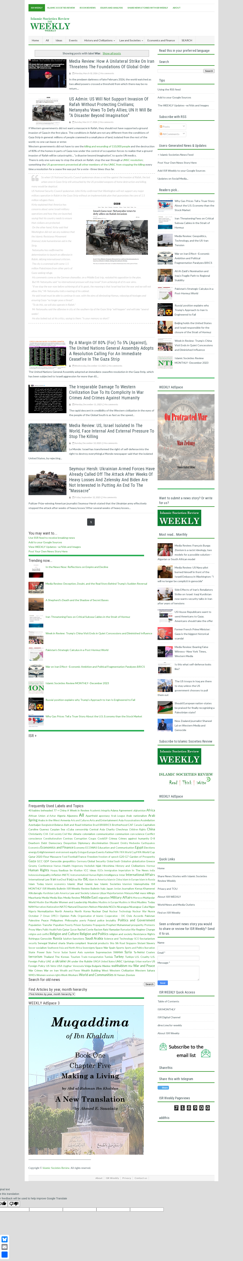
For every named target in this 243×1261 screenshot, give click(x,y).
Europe (91, 852)
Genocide (56, 861)
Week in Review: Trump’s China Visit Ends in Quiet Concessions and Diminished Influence (99, 633)
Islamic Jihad (75, 884)
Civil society (55, 834)
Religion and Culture (64, 934)
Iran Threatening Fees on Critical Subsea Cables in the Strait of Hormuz (88, 616)
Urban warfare (143, 961)
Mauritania (34, 897)
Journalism (128, 888)
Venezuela (78, 966)
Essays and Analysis (111, 7)
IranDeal (61, 879)
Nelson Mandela (98, 906)
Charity (110, 829)
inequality (45, 874)
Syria (128, 952)
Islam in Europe (131, 879)
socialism (41, 947)
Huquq (54, 870)
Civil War (67, 834)
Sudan (65, 952)
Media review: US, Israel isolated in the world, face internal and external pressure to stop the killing (111, 431)
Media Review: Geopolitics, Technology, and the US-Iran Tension (191, 240)
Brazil (96, 825)
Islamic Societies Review (61, 7)
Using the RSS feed (169, 89)
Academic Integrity (100, 810)
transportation (95, 957)
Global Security (96, 861)
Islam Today (36, 884)
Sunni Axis (76, 952)
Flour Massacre (52, 856)
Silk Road (120, 943)
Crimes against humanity (133, 838)
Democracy (55, 843)
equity (73, 852)
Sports (120, 947)
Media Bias (56, 897)
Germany (82, 861)
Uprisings (129, 961)
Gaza (32, 861)
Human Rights (38, 870)
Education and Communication (116, 847)
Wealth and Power (70, 970)
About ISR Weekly (168, 1033)
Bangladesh (48, 825)
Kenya (138, 888)
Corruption (80, 838)
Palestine (34, 920)
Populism (58, 925)
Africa (150, 810)
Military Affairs (121, 897)
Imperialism (124, 870)
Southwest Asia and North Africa (64, 947)
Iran (53, 879)
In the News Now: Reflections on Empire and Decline (77, 566)
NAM (31, 906)
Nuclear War (140, 911)
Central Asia (97, 829)
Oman (46, 916)
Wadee (106, 965)
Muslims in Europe (108, 902)
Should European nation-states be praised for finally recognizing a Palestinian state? (195, 708)
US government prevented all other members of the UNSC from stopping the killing (96, 164)
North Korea (83, 911)
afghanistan (139, 810)
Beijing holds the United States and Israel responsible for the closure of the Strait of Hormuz (193, 327)
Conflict (150, 833)
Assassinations (132, 820)
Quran (73, 929)
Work (64, 975)
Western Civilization (122, 970)
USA (59, 965)
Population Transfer (40, 925)
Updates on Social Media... (173, 178)
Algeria (61, 815)
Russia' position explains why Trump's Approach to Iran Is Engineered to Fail (90, 699)
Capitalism (149, 824)
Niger (152, 906)
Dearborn (34, 843)
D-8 (153, 838)
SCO (136, 938)
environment (62, 852)
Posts (165, 126)
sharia (61, 943)
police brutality (106, 920)
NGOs (112, 906)
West (105, 970)
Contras (68, 838)
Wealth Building (91, 970)
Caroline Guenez (38, 829)
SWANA (118, 952)
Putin (59, 929)
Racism (98, 929)
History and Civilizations (130, 865)
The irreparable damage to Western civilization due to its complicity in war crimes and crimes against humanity (106, 392)
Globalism (126, 861)
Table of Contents (168, 1001)
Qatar (65, 929)
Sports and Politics (134, 947)
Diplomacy (84, 843)
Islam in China (114, 879)
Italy (103, 888)
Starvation (149, 947)
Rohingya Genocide (40, 938)
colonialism (88, 833)
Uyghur (67, 965)
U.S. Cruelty (142, 956)
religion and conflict (38, 934)
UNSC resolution (133, 160)
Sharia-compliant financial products (87, 943)
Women (41, 975)
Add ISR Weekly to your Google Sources (181, 170)
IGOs (100, 870)
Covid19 (102, 838)
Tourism (75, 956)
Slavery (150, 943)
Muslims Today (146, 902)
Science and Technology (118, 938)
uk (53, 961)
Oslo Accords (134, 915)
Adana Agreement (121, 810)
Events (100, 852)
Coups (92, 838)
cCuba (70, 829)
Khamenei (149, 888)
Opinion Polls (68, 915)
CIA (45, 833)
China (151, 829)
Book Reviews (88, 7)
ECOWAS (91, 847)
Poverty (69, 925)
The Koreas (62, 956)
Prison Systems (82, 925)
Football (73, 856)
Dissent (114, 843)
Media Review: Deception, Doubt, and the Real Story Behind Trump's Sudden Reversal (96, 583)
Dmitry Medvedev (130, 843)
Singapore (131, 943)
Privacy (126, 1178)
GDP (46, 861)
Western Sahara (145, 970)
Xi (115, 975)
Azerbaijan (34, 824)
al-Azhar (51, 815)
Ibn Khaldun (76, 870)
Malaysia (129, 893)
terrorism (35, 957)
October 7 (35, 915)
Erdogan (82, 852)
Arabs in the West (49, 820)
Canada (138, 825)
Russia (57, 938)
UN (68, 961)
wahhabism (119, 966)
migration (104, 897)
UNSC (119, 961)
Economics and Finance (56, 847)
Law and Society (79, 893)
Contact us (141, 1178)
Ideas (93, 870)
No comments (107, 73)
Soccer (32, 947)
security (32, 943)
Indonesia (33, 875)
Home (35, 40)
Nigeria (32, 911)
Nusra (151, 911)
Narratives (40, 906)
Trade (84, 957)
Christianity (35, 833)
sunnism (89, 952)
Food (64, 856)
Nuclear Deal (100, 911)
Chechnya (122, 829)
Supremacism (104, 952)
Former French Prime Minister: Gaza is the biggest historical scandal (192, 634)
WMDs (32, 975)
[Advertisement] (145, 23)
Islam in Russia (147, 879)
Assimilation (147, 820)
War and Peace (144, 966)
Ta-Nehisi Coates (144, 952)
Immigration (110, 870)
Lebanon (94, 893)
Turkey (119, 957)
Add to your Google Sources (45, 542)
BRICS (107, 824)
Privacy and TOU (168, 888)
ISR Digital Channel (169, 1017)
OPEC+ (55, 916)
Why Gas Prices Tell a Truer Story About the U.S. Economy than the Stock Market (94, 716)
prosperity (137, 925)
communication (105, 833)
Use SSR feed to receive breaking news (51, 537)
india (152, 870)
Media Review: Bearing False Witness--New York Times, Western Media (191, 651)
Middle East (89, 897)
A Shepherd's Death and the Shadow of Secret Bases (77, 600)
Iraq (70, 879)
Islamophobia (141, 884)
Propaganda (99, 925)
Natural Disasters (78, 906)
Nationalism (53, 906)
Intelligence (111, 874)
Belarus (58, 824)
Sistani (141, 943)
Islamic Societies (110, 884)
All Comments (169, 134)
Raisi (105, 929)
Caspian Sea (57, 829)
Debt (44, 843)
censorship (81, 829)
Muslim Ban (42, 902)
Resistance (140, 934)
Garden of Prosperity (142, 856)
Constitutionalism (52, 838)
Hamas (57, 865)
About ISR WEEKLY (169, 896)
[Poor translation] (14, 1204)
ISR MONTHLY (166, 1009)
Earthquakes (148, 843)
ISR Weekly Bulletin (54, 888)
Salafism (67, 938)
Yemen (121, 975)
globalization (138, 861)
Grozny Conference (40, 865)
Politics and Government (136, 920)
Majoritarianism (115, 893)
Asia (121, 820)
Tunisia (108, 956)
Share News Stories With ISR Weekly (148, 7)
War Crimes (35, 970)
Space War (101, 947)
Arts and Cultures (80, 820)
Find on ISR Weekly (169, 912)
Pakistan (150, 915)
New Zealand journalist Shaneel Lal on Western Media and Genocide (193, 725)
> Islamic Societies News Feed (175, 154)
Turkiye (129, 956)
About (177, 7)
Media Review (71, 897)
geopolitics (69, 861)
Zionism (130, 975)
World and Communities (96, 975)
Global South (113, 861)
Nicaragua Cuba (138, 906)
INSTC (66, 874)
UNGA (96, 961)
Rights (151, 934)
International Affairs (140, 875)
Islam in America (98, 879)
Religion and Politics (94, 934)
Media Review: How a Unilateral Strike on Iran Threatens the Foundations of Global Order (112, 64)
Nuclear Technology (120, 911)
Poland (92, 920)
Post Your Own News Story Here (48, 551)
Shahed (52, 943)
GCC (40, 861)
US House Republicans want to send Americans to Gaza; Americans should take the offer (194, 616)
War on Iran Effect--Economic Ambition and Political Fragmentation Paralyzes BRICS (95, 666)
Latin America (61, 893)
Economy (79, 847)
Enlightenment (46, 852)
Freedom (92, 856)
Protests (149, 925)
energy (32, 852)
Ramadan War (128, 929)
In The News (140, 870)
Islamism (127, 884)
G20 (121, 856)
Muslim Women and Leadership (68, 902)
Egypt (139, 847)
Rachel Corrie (85, 929)
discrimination (100, 843)
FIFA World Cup (128, 852)
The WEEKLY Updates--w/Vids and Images (183, 105)
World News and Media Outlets (176, 904)
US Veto (51, 965)
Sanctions (78, 938)
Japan (109, 888)
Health (66, 865)
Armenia (65, 820)
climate (77, 833)
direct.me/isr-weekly (170, 1025)
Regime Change (145, 929)
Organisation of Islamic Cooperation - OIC (101, 916)
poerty (83, 920)
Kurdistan (48, 893)
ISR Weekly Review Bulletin (83, 888)
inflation (56, 874)
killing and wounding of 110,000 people (107, 146)
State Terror (53, 952)
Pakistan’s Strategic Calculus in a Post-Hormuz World (77, 650)
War (130, 966)
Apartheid (92, 815)
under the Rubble (81, 961)
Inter (122, 874)
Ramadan (114, 929)
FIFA (116, 852)
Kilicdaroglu (35, 893)
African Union (36, 815)
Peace (45, 920)
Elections (149, 847)
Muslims (93, 902)
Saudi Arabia (94, 938)
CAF (130, 824)
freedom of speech (108, 856)
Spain (112, 947)
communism (122, 833)
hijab (98, 865)
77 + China (60, 810)
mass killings (147, 893)
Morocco (137, 897)
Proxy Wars (35, 929)
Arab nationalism (136, 815)
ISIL (85, 879)
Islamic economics (55, 884)
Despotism (70, 843)
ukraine (60, 961)
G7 (127, 856)
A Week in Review (78, 810)
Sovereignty (89, 947)
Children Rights (137, 829)
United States (108, 961)
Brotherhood (119, 824)
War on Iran (51, 970)
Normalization (46, 911)
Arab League (118, 815)
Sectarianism (147, 938)
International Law (39, 879)
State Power (36, 952)
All (47, 40)
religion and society (121, 934)
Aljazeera (72, 815)
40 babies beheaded (40, 810)
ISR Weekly (37, 7)
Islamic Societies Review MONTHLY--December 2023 (77, 683)
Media (45, 897)
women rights (53, 975)
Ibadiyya (63, 870)
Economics (34, 847)
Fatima (109, 852)
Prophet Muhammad (118, 925)
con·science (137, 833)
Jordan (117, 888)
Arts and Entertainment (104, 820)
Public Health (49, 929)
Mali (136, 893)
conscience (35, 838)
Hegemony (77, 865)
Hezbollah (89, 865)
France (82, 856)
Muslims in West (127, 902)
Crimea (113, 838)
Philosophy (71, 920)
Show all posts (112, 53)
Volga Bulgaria (92, 965)
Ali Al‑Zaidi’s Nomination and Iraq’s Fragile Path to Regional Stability (192, 275)
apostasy (104, 815)
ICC (86, 870)
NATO (63, 906)
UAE (48, 961)
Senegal (42, 943)
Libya (103, 893)
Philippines (56, 920)
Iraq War (77, 879)
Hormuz (151, 865)
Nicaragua (123, 906)
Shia (112, 943)
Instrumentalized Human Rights (87, 875)
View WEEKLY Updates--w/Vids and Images (54, 546)
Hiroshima (108, 865)
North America (64, 911)
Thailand (48, 956)
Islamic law (92, 884)
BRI (101, 825)
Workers (73, 975)
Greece (150, 861)
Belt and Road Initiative (78, 824)
